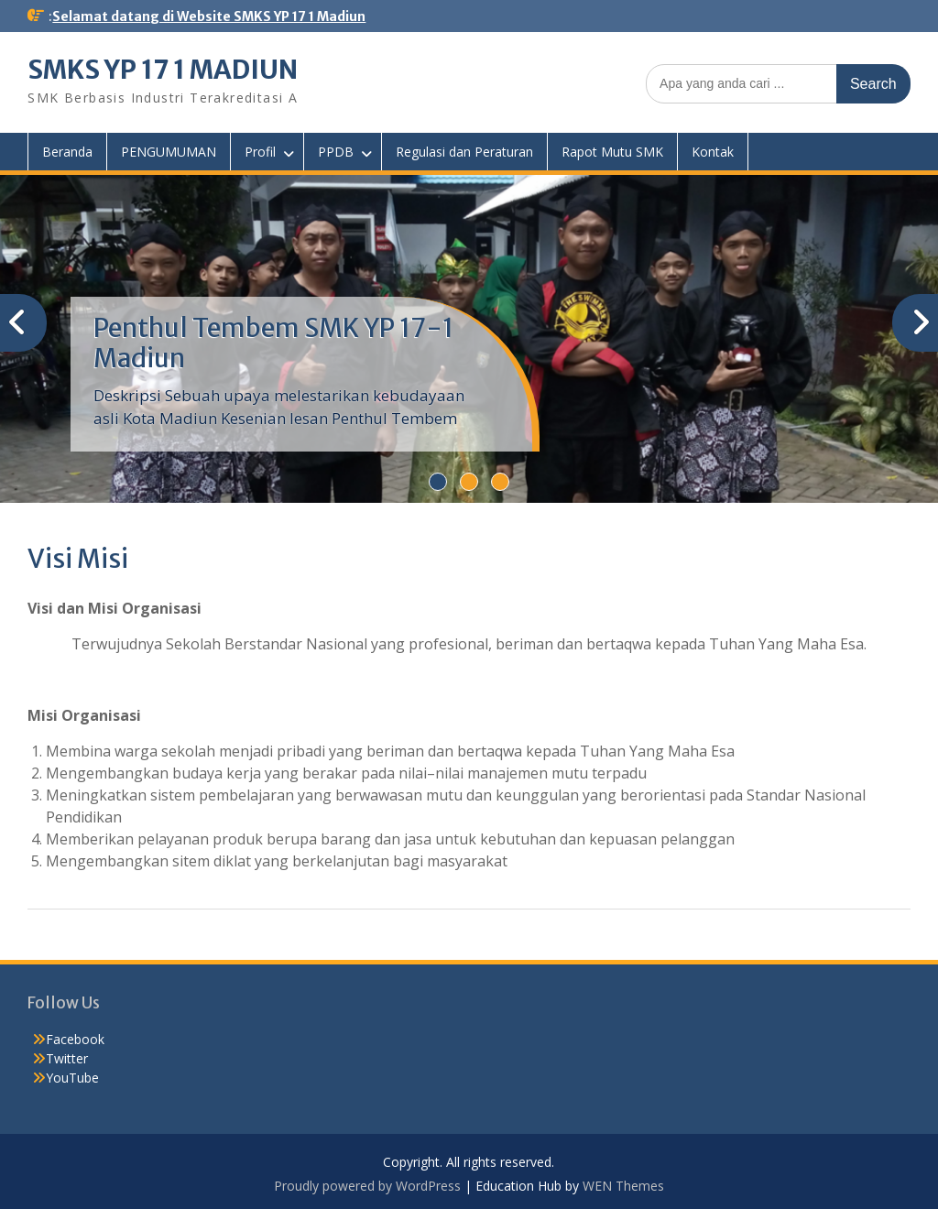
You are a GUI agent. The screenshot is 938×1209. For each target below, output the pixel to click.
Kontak (713, 151)
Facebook (75, 1039)
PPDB (336, 151)
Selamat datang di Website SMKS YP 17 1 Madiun (208, 16)
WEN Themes (623, 1185)
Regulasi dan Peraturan (464, 151)
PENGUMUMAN (168, 151)
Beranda (67, 151)
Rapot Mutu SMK (612, 151)
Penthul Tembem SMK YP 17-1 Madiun (273, 343)
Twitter (67, 1058)
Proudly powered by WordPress (367, 1185)
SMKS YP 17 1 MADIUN (162, 69)
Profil (260, 151)
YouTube (72, 1077)
